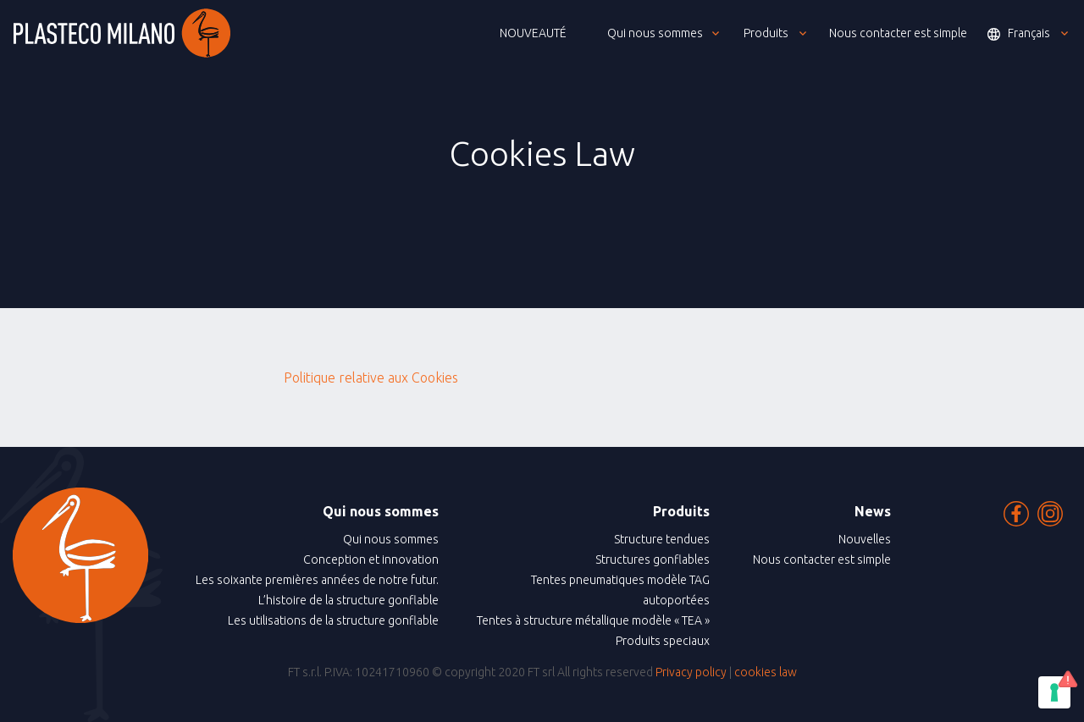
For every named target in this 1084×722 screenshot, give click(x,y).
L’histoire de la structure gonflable (348, 600)
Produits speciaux (663, 641)
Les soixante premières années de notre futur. (317, 580)
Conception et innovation (371, 559)
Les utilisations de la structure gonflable (333, 620)
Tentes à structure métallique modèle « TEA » (593, 620)
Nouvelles (864, 539)
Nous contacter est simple (822, 559)
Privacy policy (691, 672)
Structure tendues (662, 539)
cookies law (765, 672)
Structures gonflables (652, 559)
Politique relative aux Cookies (371, 377)
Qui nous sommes (391, 539)
